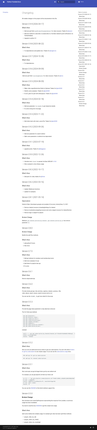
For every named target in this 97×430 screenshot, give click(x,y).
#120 (54, 161)
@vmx (61, 76)
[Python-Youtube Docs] (3, 1)
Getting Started (37, 5)
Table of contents (82, 12)
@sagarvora (53, 51)
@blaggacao (42, 149)
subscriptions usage (62, 351)
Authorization (46, 5)
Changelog (54, 5)
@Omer (43, 176)
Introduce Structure (15, 5)
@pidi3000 (59, 88)
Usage (23, 5)
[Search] (66, 1)
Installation (29, 5)
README (33, 388)
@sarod (70, 31)
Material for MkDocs (12, 428)
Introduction (6, 5)
